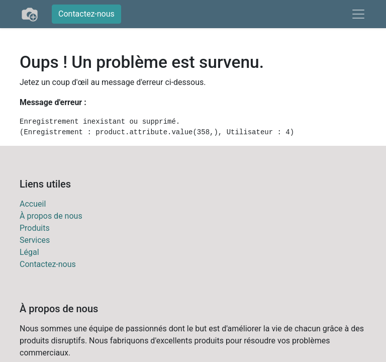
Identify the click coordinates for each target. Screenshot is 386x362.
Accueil (33, 204)
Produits (35, 228)
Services (35, 240)
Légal (29, 252)
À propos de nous (51, 216)
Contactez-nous (86, 14)
